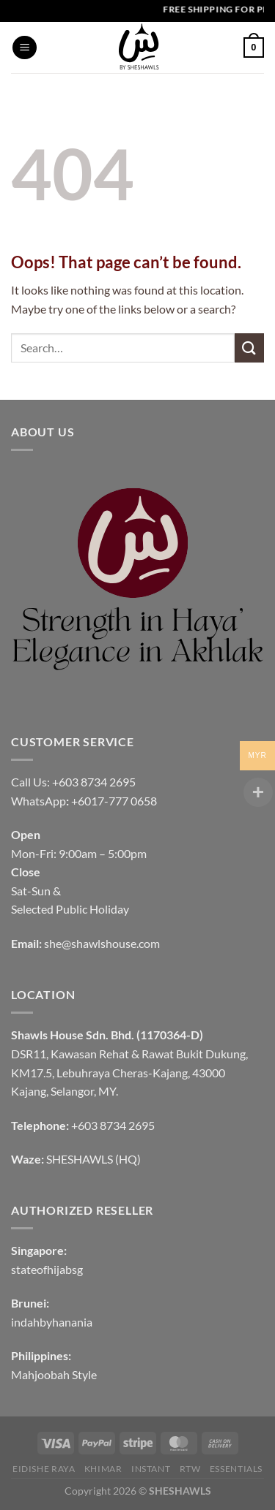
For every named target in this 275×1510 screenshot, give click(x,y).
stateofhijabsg (47, 1269)
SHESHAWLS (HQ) (93, 1159)
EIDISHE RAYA (43, 1468)
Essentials (236, 1468)
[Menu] (24, 48)
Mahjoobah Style (54, 1374)
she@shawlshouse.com (102, 943)
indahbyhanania (51, 1322)
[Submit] (249, 347)
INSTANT (150, 1468)
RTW (190, 1468)
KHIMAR (103, 1468)
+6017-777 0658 (114, 801)
